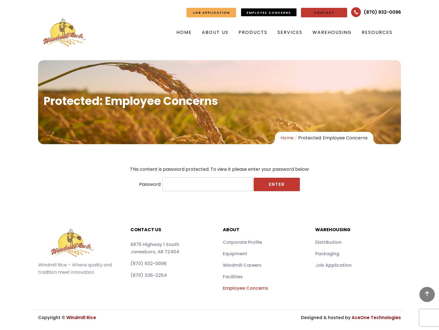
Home (184, 32)
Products (253, 32)
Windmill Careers (242, 265)
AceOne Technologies (376, 317)
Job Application (333, 265)
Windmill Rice (81, 317)
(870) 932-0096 (382, 12)
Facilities (233, 276)
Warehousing (332, 32)
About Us (215, 32)
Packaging (327, 254)
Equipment (235, 254)
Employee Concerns (245, 288)
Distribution (328, 242)
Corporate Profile (242, 242)
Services (289, 32)
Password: (196, 184)
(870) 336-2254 (148, 275)
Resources (377, 32)
